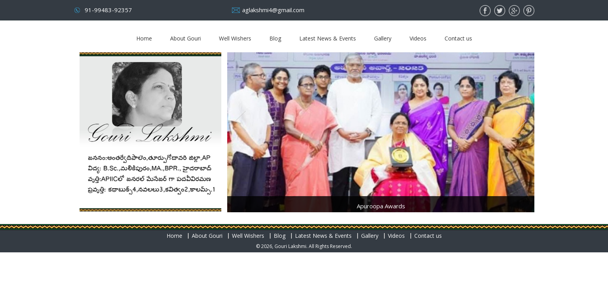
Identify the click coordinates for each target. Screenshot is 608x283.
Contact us (458, 38)
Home (144, 38)
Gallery (382, 38)
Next (519, 123)
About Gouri (185, 38)
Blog (275, 38)
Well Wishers (235, 38)
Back (242, 123)
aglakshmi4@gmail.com (273, 10)
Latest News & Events (327, 38)
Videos (418, 38)
